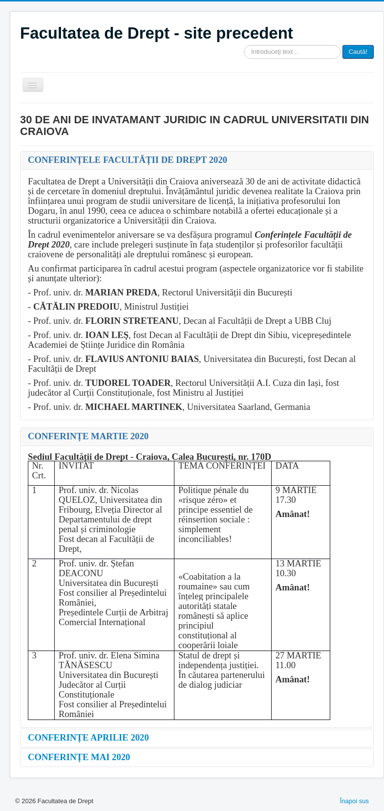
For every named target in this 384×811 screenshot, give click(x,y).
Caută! (358, 51)
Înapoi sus (354, 801)
